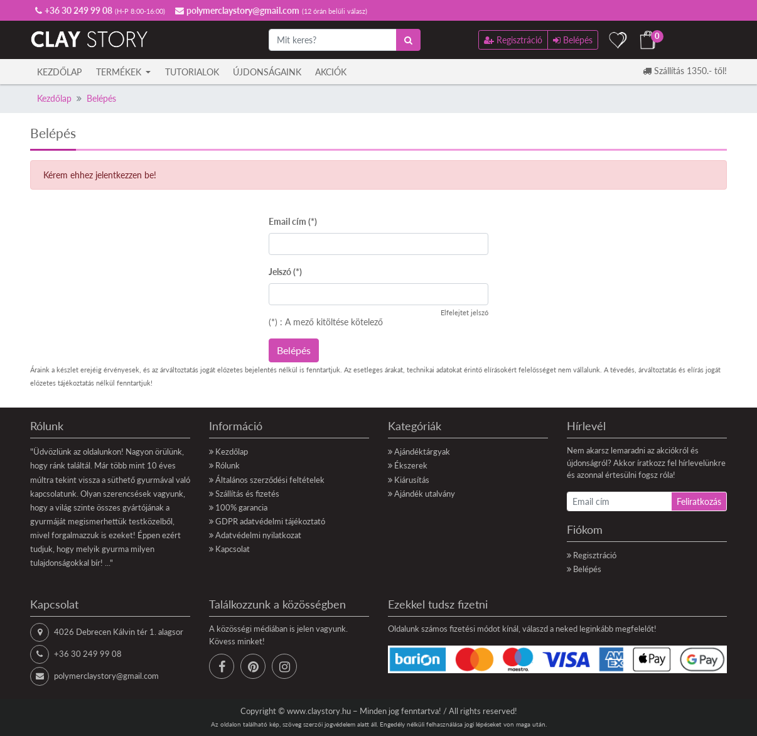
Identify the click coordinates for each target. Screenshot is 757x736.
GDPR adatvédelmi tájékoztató (270, 521)
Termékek (120, 72)
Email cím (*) (293, 221)
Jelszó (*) (285, 271)
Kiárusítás (411, 480)
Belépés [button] (573, 40)
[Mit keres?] (333, 40)
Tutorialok (192, 72)
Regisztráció (594, 555)
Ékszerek (410, 465)
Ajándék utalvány (424, 494)
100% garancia (241, 507)
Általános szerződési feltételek (270, 480)
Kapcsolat (232, 549)
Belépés (101, 98)
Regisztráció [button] (513, 40)
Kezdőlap (59, 72)
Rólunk (227, 465)
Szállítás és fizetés (247, 494)
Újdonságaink (267, 72)
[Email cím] (619, 501)
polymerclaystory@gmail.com (106, 676)
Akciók (330, 72)
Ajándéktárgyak (422, 451)
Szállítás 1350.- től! (685, 70)
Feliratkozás (699, 501)
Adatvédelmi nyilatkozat (258, 535)
